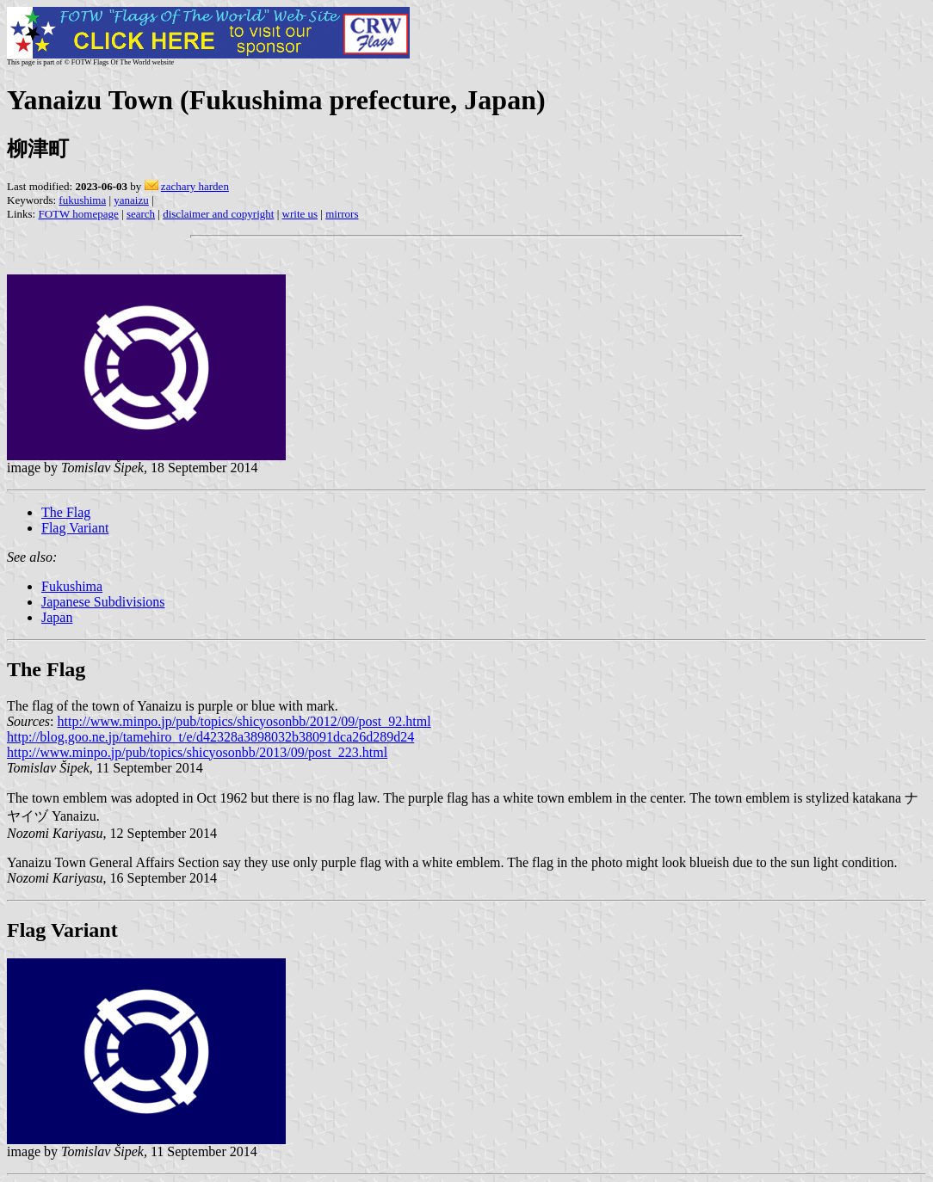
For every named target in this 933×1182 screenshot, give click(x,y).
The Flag (65, 512)
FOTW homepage (78, 213)
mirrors (341, 213)
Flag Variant (74, 527)
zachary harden (195, 186)
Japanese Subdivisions (103, 601)
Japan (56, 617)
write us (300, 213)
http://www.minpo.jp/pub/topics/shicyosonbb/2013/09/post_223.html (197, 752)
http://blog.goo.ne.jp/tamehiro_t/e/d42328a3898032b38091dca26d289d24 (210, 737)
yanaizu (131, 200)
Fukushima (71, 586)
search (141, 213)
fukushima (82, 200)
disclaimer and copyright (218, 213)
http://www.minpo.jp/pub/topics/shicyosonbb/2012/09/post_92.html (244, 721)
